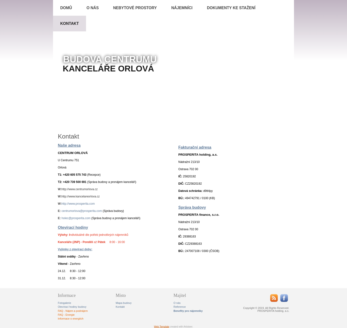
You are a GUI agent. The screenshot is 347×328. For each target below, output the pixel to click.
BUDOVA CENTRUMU (110, 59)
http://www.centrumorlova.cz (79, 189)
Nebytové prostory (135, 8)
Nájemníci (182, 8)
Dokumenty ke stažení (231, 8)
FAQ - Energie (66, 314)
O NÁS (93, 8)
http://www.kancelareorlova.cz (80, 196)
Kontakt (69, 23)
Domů (66, 8)
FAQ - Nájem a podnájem (73, 310)
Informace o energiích (70, 318)
